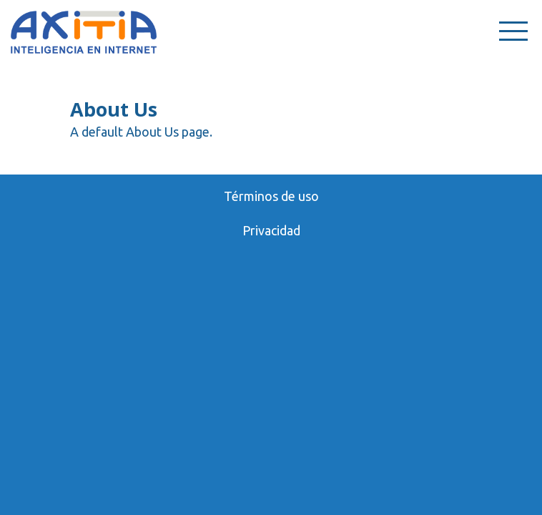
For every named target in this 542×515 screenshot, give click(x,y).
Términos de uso (271, 196)
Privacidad (271, 230)
